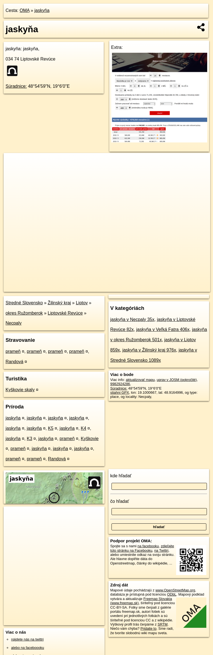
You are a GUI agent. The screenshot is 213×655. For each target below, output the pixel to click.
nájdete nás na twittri (27, 639)
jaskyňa (41, 10)
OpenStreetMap (114, 287)
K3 (29, 438)
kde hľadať (121, 475)
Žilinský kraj (59, 302)
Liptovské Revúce (65, 313)
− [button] (13, 171)
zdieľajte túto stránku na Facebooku (142, 548)
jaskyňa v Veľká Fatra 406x (162, 329)
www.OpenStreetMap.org (175, 590)
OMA (25, 10)
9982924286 (120, 384)
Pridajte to (148, 628)
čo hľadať (119, 501)
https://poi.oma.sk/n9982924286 (185, 287)
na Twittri (161, 550)
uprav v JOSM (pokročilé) (177, 380)
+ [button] (13, 162)
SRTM (163, 624)
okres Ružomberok (24, 313)
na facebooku (148, 546)
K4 (83, 428)
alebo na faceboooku (27, 648)
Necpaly (14, 323)
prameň (13, 351)
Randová (14, 361)
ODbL (171, 594)
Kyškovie (89, 438)
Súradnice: (16, 86)
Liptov (82, 302)
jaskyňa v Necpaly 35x (132, 319)
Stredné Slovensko (24, 302)
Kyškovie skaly (20, 389)
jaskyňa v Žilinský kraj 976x (149, 350)
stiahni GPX (119, 392)
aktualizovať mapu (140, 380)
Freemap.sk (143, 287)
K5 (51, 428)
